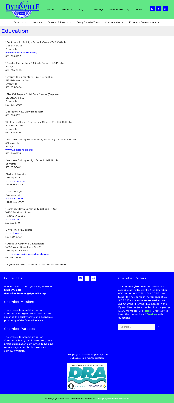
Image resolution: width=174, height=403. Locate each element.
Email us (152, 314)
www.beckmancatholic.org (21, 52)
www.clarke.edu (15, 181)
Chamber (67, 9)
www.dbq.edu (13, 233)
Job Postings (96, 9)
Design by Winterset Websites (113, 398)
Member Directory (119, 9)
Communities (115, 22)
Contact (139, 9)
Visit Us (21, 22)
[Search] (159, 327)
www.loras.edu (14, 198)
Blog (80, 9)
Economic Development (145, 22)
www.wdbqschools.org (19, 149)
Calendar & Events (60, 22)
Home (50, 9)
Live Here (37, 22)
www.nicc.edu (13, 219)
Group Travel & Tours (88, 22)
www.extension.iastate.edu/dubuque (27, 254)
